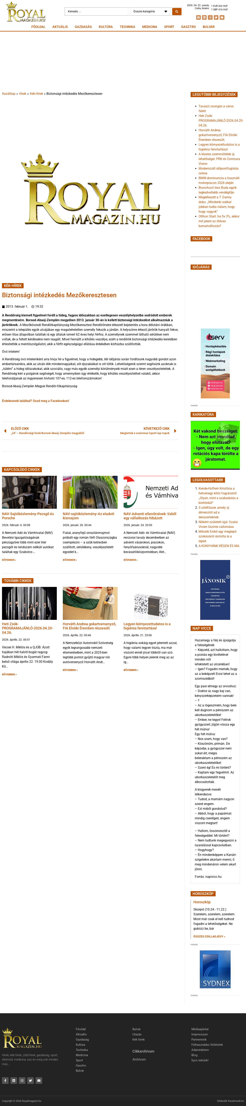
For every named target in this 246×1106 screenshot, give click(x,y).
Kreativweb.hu (236, 1100)
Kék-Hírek (36, 94)
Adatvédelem (200, 1050)
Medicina (149, 27)
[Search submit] (176, 11)
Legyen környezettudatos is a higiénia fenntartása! (147, 626)
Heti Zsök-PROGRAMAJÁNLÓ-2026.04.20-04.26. (27, 628)
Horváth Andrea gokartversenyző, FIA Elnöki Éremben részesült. (89, 626)
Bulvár (209, 27)
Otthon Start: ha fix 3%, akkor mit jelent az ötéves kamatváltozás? (219, 221)
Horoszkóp (202, 902)
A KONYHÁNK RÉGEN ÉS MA (219, 546)
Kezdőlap (8, 94)
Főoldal (38, 27)
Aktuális (60, 27)
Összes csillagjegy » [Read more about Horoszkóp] (209, 936)
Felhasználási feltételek (207, 1045)
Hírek (22, 94)
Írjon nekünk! (200, 1060)
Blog (194, 1055)
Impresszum (199, 1034)
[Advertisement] (123, 61)
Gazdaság (83, 27)
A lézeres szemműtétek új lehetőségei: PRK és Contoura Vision (219, 159)
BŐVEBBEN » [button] (9, 560)
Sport (169, 27)
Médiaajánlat (200, 1029)
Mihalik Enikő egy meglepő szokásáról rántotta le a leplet (217, 536)
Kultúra (106, 27)
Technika (127, 27)
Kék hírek (138, 1039)
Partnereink (199, 1039)
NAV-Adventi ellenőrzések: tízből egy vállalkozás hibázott (150, 516)
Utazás (137, 1034)
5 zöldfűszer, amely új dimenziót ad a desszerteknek (214, 512)
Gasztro (188, 27)
